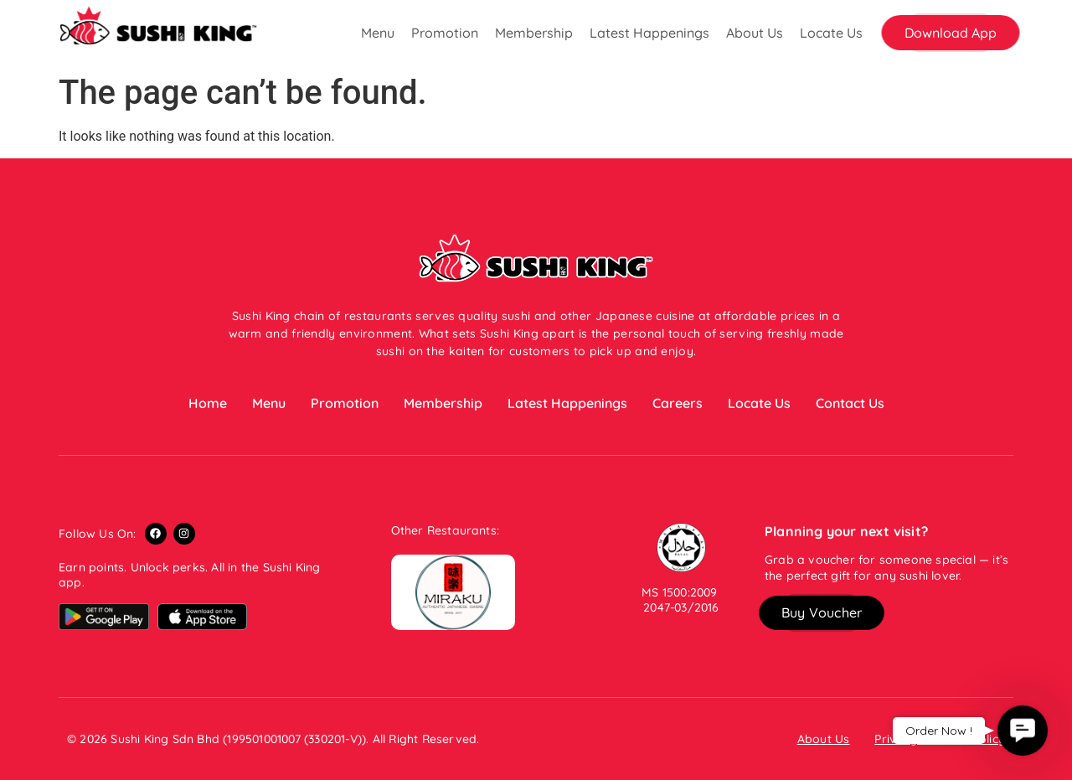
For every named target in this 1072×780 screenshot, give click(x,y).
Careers (677, 403)
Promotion (444, 32)
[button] (950, 32)
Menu (377, 32)
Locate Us (831, 32)
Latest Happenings (649, 32)
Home (207, 403)
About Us (754, 32)
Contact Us (850, 403)
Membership (534, 32)
